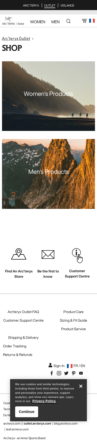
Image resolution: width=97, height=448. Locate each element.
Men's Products (48, 171)
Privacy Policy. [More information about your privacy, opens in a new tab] (44, 401)
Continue (27, 412)
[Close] (80, 386)
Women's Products (48, 93)
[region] (48, 400)
